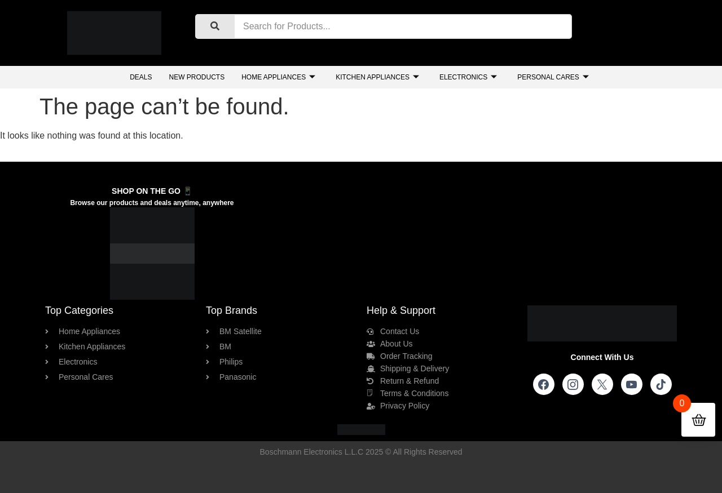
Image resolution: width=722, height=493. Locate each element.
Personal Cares (553, 77)
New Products (196, 77)
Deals (141, 77)
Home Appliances (278, 77)
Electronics (468, 77)
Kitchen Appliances (377, 77)
